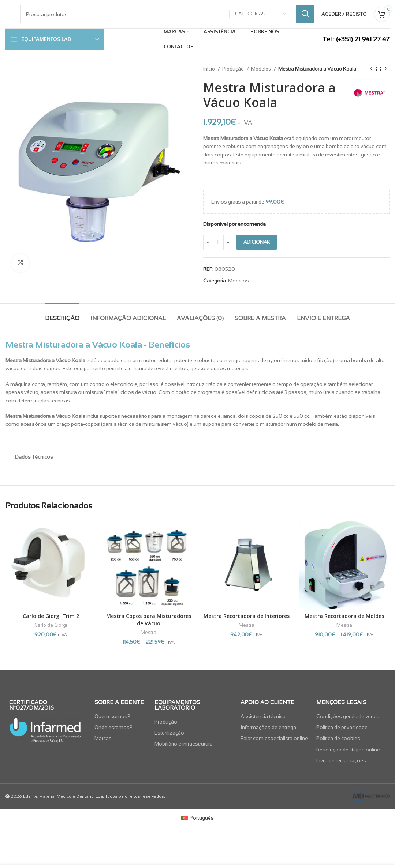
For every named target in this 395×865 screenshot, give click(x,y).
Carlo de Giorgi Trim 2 (51, 615)
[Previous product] (371, 69)
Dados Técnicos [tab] (34, 457)
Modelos (261, 69)
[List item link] (120, 716)
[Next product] (386, 69)
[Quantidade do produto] (217, 242)
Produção (233, 69)
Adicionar (256, 242)
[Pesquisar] (167, 14)
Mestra (148, 632)
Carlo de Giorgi (50, 625)
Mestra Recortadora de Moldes (344, 615)
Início (209, 69)
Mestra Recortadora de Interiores (247, 615)
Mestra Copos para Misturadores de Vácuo (148, 619)
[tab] (62, 314)
